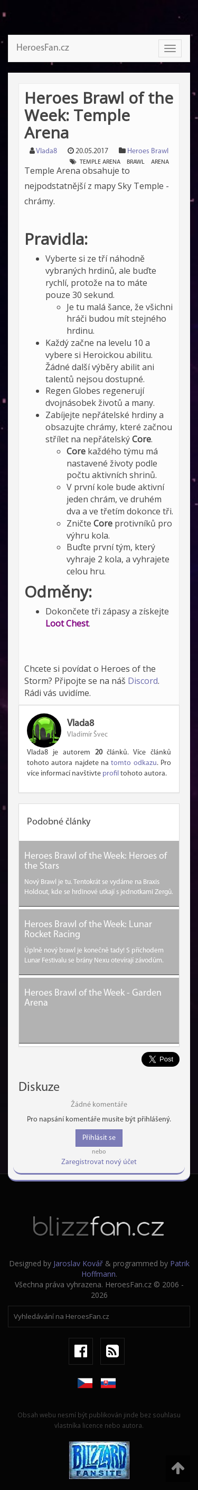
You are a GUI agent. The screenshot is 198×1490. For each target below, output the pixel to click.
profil (110, 774)
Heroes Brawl (147, 151)
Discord (143, 681)
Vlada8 (46, 151)
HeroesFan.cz (42, 48)
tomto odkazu (133, 763)
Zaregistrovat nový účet (99, 1162)
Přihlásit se (99, 1138)
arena (160, 162)
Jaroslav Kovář (78, 1263)
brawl (136, 162)
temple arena (100, 162)
